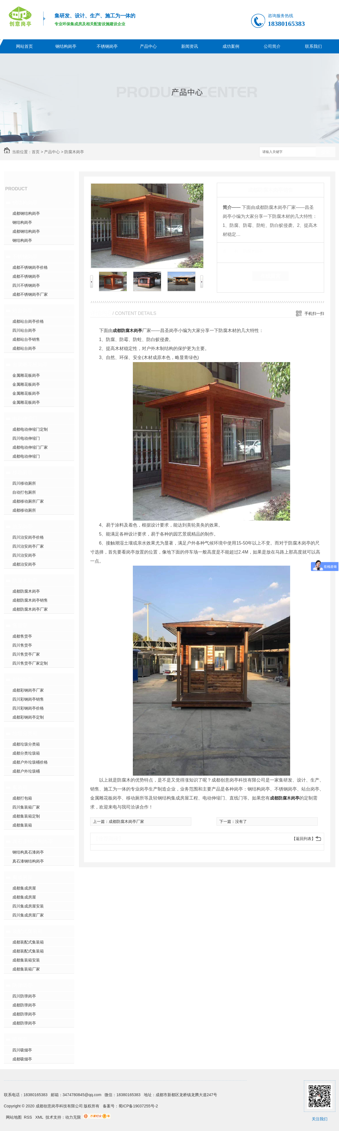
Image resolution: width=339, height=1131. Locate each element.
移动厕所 (22, 472)
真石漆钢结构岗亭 (32, 841)
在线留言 (270, 276)
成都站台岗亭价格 (28, 321)
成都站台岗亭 (24, 348)
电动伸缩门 (25, 418)
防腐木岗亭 (74, 152)
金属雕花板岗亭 (30, 364)
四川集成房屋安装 (28, 906)
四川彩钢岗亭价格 (28, 708)
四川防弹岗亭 (24, 996)
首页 (36, 152)
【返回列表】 (303, 838)
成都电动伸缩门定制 (30, 429)
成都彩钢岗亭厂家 (28, 690)
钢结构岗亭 (65, 46)
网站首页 (24, 46)
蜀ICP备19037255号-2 (138, 1106)
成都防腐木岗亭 (26, 591)
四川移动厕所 (24, 483)
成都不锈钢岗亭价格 (30, 267)
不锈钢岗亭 (107, 46)
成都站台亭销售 (26, 339)
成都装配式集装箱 (28, 942)
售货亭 (20, 625)
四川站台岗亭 (24, 330)
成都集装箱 (22, 825)
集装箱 (20, 787)
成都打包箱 (22, 798)
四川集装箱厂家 (26, 807)
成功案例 (230, 46)
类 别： (232, 251)
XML (39, 1117)
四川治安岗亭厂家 (28, 546)
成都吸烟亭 (22, 1059)
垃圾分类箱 (25, 733)
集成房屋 (22, 877)
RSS (28, 1117)
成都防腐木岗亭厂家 (30, 609)
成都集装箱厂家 (26, 969)
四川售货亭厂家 (26, 654)
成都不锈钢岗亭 (26, 276)
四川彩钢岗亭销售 (28, 699)
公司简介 (272, 46)
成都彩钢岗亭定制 (28, 717)
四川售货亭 (22, 645)
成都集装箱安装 (26, 960)
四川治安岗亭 (24, 555)
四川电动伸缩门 (26, 438)
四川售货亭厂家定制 (30, 663)
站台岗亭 (22, 310)
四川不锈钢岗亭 (26, 285)
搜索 (325, 152)
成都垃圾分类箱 (26, 744)
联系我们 (313, 46)
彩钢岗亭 (22, 679)
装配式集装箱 (27, 931)
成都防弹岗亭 (24, 1005)
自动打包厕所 (24, 492)
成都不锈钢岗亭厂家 (30, 294)
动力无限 (73, 1117)
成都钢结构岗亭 (26, 213)
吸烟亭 (20, 1039)
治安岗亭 (22, 526)
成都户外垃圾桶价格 (30, 762)
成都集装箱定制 (26, 816)
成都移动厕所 (24, 510)
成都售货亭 (22, 636)
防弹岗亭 (22, 985)
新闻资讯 (189, 46)
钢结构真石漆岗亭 (28, 852)
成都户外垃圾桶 (26, 771)
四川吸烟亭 (22, 1050)
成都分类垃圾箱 (26, 753)
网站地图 (14, 1117)
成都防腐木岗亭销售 (30, 600)
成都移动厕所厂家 (28, 501)
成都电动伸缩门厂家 (30, 447)
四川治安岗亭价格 (28, 537)
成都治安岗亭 (24, 564)
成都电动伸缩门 (26, 456)
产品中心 (148, 46)
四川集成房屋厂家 (28, 915)
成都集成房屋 (24, 888)
